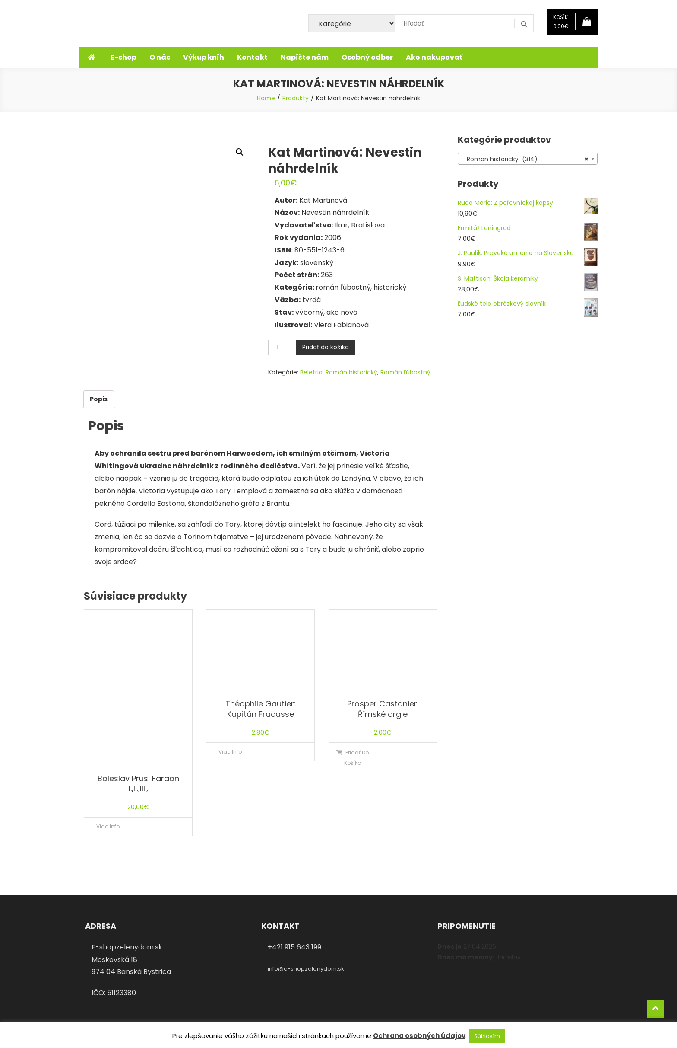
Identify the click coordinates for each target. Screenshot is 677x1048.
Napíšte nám (305, 57)
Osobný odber (367, 57)
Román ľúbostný (405, 372)
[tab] (98, 399)
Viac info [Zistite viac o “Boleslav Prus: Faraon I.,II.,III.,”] (108, 826)
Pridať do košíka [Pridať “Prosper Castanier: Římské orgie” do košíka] (356, 757)
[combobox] (528, 159)
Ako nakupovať (434, 57)
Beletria (311, 372)
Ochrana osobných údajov (419, 1035)
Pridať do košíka (325, 347)
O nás (159, 57)
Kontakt (252, 57)
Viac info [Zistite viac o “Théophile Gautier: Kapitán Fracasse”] (230, 751)
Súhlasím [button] (487, 1036)
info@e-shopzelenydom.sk (306, 969)
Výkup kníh (203, 57)
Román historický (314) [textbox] (525, 159)
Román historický (351, 372)
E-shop (123, 57)
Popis (99, 399)
